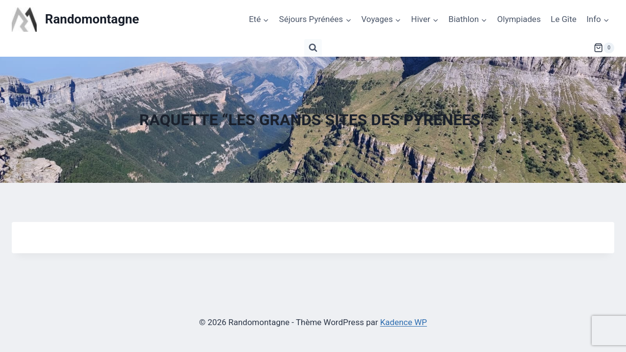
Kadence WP (403, 322)
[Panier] (604, 48)
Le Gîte (564, 19)
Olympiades (519, 19)
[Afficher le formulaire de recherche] (313, 48)
